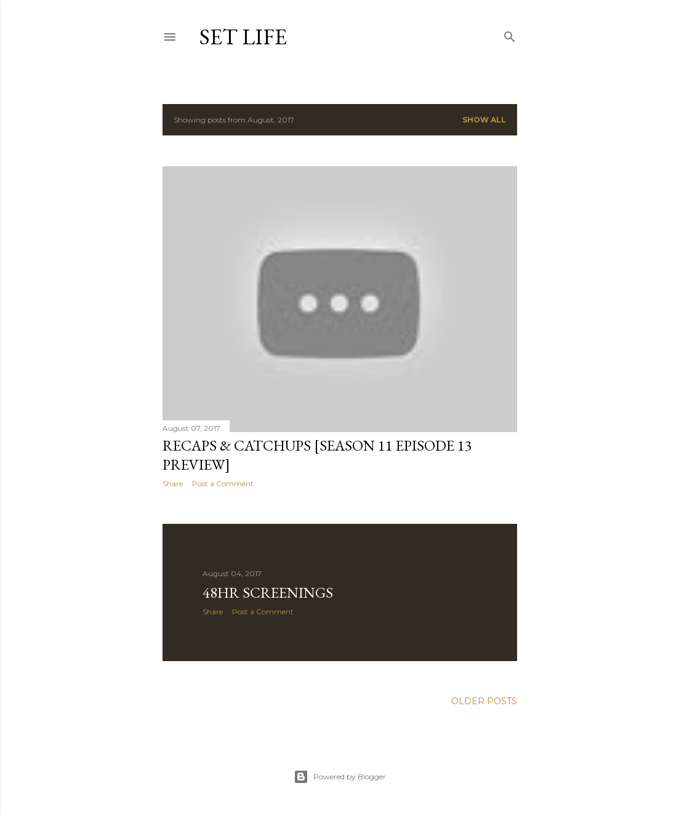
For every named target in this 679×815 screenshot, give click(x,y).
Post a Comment (223, 483)
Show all (484, 119)
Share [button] (173, 483)
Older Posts (484, 701)
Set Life (243, 36)
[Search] (509, 34)
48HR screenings (268, 592)
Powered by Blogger (340, 776)
